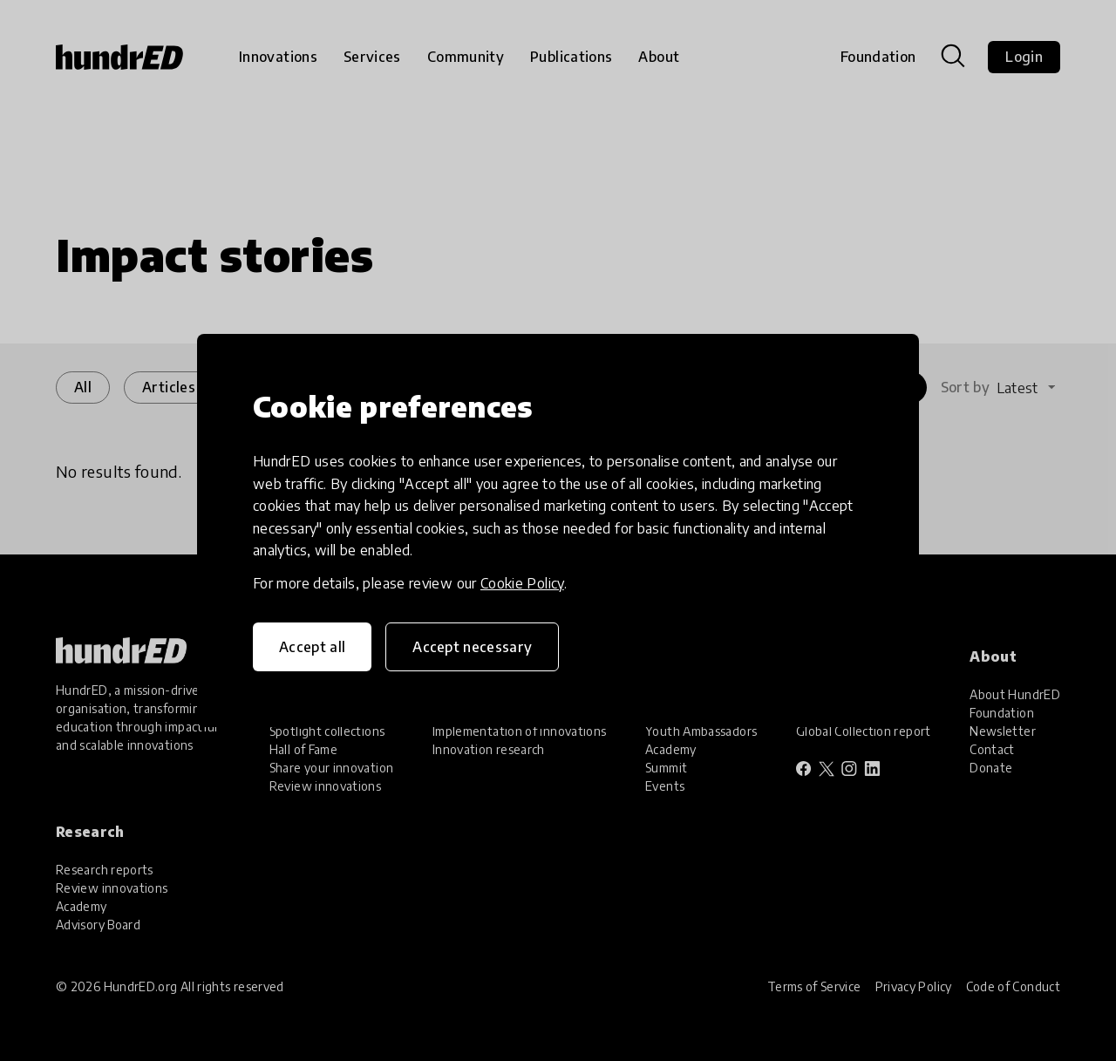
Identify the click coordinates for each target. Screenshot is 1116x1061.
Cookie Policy (522, 583)
